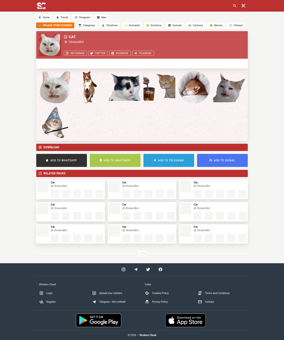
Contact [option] (206, 302)
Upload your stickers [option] (107, 293)
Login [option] (46, 293)
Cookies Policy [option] (157, 293)
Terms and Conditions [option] (214, 293)
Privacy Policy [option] (156, 302)
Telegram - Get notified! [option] (108, 302)
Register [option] (47, 302)
